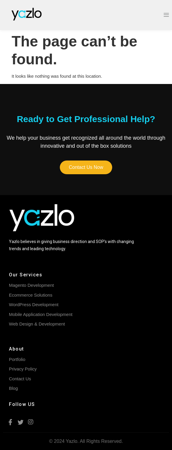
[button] (86, 167)
